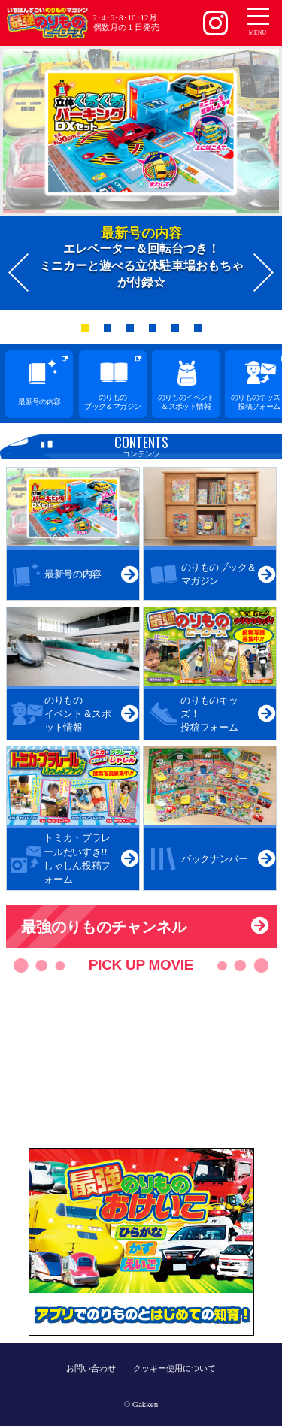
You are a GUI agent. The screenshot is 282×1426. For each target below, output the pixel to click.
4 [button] (156, 331)
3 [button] (133, 331)
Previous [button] (18, 272)
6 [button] (201, 331)
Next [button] (263, 272)
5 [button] (178, 331)
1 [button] (88, 331)
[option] (141, 178)
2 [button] (111, 331)
